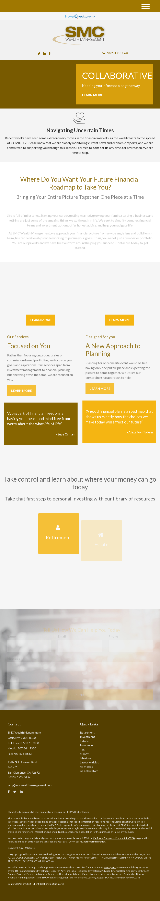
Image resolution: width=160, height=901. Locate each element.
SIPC (113, 867)
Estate (84, 741)
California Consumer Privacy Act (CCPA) (114, 838)
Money (84, 754)
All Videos (86, 766)
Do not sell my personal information (87, 841)
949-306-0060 (115, 53)
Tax (82, 749)
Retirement (87, 732)
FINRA (107, 867)
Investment (87, 736)
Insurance (86, 745)
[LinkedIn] (44, 53)
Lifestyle (85, 758)
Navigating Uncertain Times (80, 130)
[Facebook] (49, 53)
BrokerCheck (81, 812)
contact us (100, 148)
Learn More (92, 95)
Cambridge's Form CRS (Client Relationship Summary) (36, 884)
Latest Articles (89, 762)
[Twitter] (39, 53)
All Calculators (89, 771)
